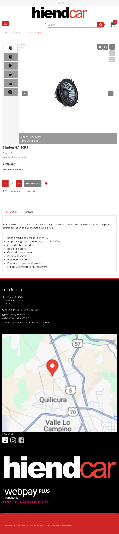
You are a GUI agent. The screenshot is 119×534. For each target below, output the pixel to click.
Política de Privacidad (36, 526)
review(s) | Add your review (15, 157)
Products (18, 32)
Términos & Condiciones (14, 526)
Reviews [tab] (29, 211)
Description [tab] (11, 211)
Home (6, 32)
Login (61, 3)
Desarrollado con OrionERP (59, 526)
